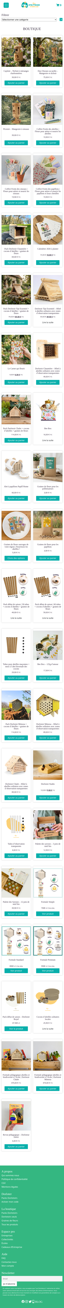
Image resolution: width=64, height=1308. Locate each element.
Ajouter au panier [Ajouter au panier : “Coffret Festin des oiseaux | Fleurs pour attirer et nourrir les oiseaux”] (16, 202)
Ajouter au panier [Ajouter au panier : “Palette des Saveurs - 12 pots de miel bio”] (16, 913)
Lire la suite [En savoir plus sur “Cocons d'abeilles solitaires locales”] (47, 1028)
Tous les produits (10, 1224)
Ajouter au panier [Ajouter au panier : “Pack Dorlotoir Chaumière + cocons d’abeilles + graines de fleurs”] (16, 262)
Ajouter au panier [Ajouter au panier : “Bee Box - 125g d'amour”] (47, 677)
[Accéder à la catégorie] (61, 19)
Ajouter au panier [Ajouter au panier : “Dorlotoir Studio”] (47, 797)
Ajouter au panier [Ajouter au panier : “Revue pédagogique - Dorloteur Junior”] (16, 1146)
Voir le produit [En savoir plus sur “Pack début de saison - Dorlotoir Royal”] (16, 1028)
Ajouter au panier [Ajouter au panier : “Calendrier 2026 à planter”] (47, 262)
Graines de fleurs (10, 1220)
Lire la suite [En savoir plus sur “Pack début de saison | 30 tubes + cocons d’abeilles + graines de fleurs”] (16, 618)
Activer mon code (10, 1201)
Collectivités (7, 1239)
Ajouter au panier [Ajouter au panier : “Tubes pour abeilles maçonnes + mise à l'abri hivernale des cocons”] (16, 677)
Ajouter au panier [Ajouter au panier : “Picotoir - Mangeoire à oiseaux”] (16, 142)
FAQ (3, 1258)
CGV (4, 1183)
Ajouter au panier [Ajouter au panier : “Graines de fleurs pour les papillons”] (47, 558)
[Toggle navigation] (6, 5)
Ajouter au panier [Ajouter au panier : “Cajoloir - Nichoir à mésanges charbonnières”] (16, 82)
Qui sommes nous (10, 1175)
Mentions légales (10, 1186)
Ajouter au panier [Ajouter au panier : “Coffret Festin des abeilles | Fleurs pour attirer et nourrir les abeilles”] (47, 142)
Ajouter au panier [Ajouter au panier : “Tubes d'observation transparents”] (16, 855)
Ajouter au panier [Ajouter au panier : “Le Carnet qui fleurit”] (16, 382)
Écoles (5, 1243)
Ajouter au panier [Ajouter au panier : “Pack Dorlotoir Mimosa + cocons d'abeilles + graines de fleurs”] (16, 737)
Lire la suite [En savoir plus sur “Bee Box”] (47, 440)
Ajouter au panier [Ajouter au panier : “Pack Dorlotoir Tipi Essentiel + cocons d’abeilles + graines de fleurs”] (16, 322)
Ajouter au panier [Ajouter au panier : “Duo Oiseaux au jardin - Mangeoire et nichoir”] (47, 82)
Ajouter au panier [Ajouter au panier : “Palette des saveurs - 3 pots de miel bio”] (47, 855)
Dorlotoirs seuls (9, 1216)
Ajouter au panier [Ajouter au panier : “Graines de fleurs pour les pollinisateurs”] (47, 498)
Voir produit (48, 913)
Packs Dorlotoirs (9, 1198)
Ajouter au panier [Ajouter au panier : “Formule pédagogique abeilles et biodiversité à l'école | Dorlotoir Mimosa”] (47, 1088)
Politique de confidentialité (14, 1179)
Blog (38, 1301)
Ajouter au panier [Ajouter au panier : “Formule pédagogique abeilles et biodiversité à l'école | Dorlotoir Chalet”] (16, 1088)
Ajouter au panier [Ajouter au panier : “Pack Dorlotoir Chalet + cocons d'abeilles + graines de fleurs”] (16, 440)
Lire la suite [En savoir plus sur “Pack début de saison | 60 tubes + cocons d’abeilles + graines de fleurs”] (47, 618)
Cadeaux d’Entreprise (12, 1247)
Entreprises (7, 1235)
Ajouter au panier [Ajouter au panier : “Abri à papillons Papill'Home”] (16, 498)
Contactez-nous (9, 1262)
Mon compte (8, 1265)
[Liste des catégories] (29, 19)
